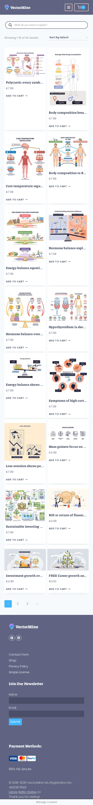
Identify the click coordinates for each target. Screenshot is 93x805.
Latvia (13, 792)
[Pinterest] (12, 638)
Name (13, 694)
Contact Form (19, 654)
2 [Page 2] (18, 604)
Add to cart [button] (17, 96)
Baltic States (27, 792)
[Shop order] (68, 37)
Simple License (19, 672)
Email (12, 708)
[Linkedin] (19, 638)
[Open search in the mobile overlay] (46, 25)
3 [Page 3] (27, 604)
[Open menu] (68, 7)
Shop (12, 660)
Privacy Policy (18, 666)
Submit (15, 722)
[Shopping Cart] (81, 7)
